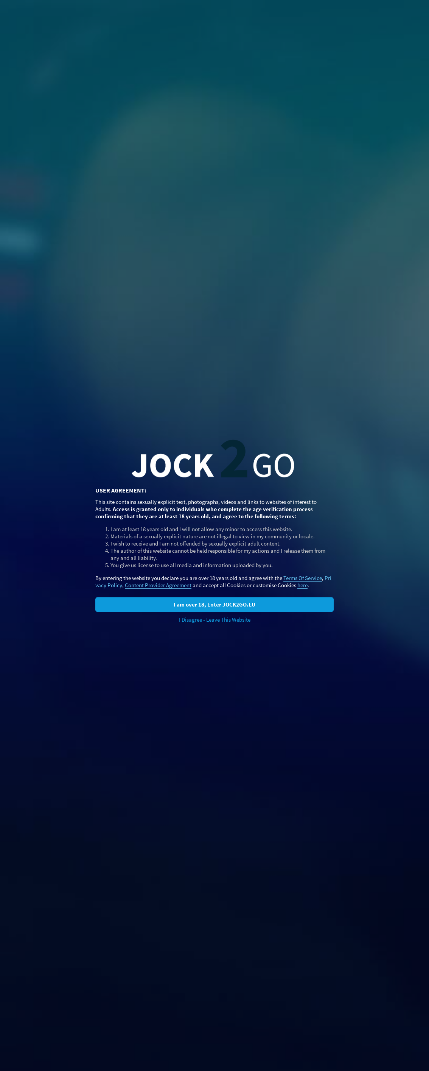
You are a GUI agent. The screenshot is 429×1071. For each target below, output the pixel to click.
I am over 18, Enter (214, 604)
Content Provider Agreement (158, 585)
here (302, 585)
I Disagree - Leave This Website (214, 619)
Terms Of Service (302, 578)
